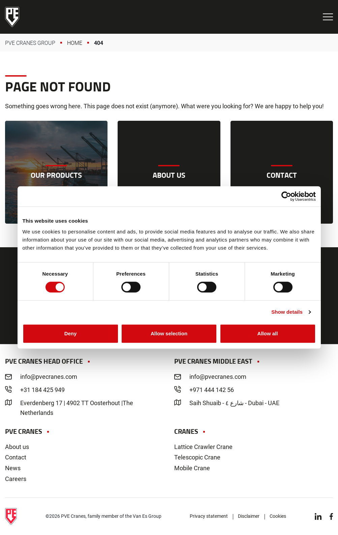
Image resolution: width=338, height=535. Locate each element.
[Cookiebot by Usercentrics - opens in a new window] (286, 196)
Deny (70, 333)
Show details (287, 312)
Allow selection (169, 333)
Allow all (267, 333)
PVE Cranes (12, 17)
